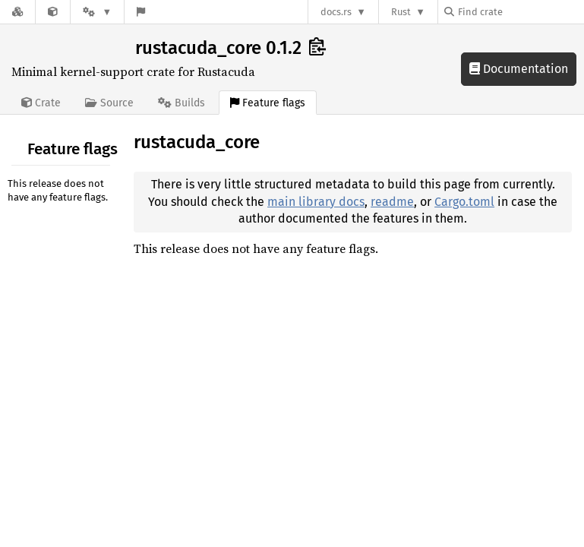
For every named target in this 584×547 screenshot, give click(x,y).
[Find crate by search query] (520, 12)
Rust (401, 11)
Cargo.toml (464, 201)
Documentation (518, 69)
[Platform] (97, 12)
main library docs (316, 201)
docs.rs (336, 11)
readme (392, 201)
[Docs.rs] (17, 12)
